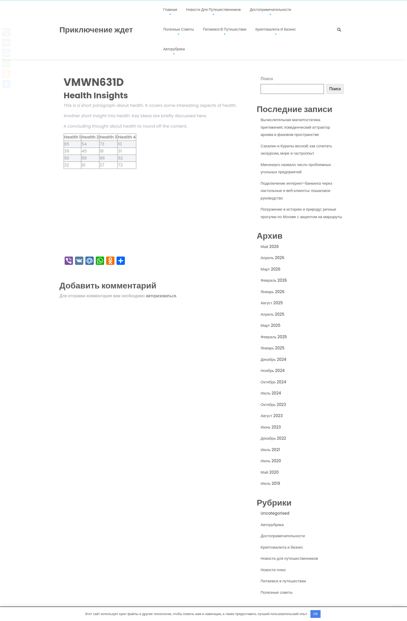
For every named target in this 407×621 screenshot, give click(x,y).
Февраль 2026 (274, 280)
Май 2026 (270, 246)
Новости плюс (273, 569)
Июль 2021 (270, 449)
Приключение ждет (96, 29)
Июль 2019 (270, 483)
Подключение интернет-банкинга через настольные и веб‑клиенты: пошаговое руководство (296, 191)
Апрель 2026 (272, 257)
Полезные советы (178, 29)
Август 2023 (272, 415)
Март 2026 (270, 269)
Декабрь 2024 (273, 359)
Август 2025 (272, 303)
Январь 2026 (272, 291)
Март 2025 (270, 325)
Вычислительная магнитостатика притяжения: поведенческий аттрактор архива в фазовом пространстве (295, 127)
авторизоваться (161, 296)
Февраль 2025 (274, 337)
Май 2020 (270, 472)
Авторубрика (174, 49)
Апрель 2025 (272, 314)
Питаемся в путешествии (224, 29)
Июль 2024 (271, 393)
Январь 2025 (272, 348)
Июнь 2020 (271, 461)
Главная (170, 9)
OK (315, 613)
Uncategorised (275, 513)
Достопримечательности (270, 9)
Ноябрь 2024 (273, 370)
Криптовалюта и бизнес (275, 29)
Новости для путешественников (213, 9)
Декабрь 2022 (273, 438)
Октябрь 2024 (273, 382)
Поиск (267, 79)
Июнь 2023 (271, 427)
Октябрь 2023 (273, 404)
